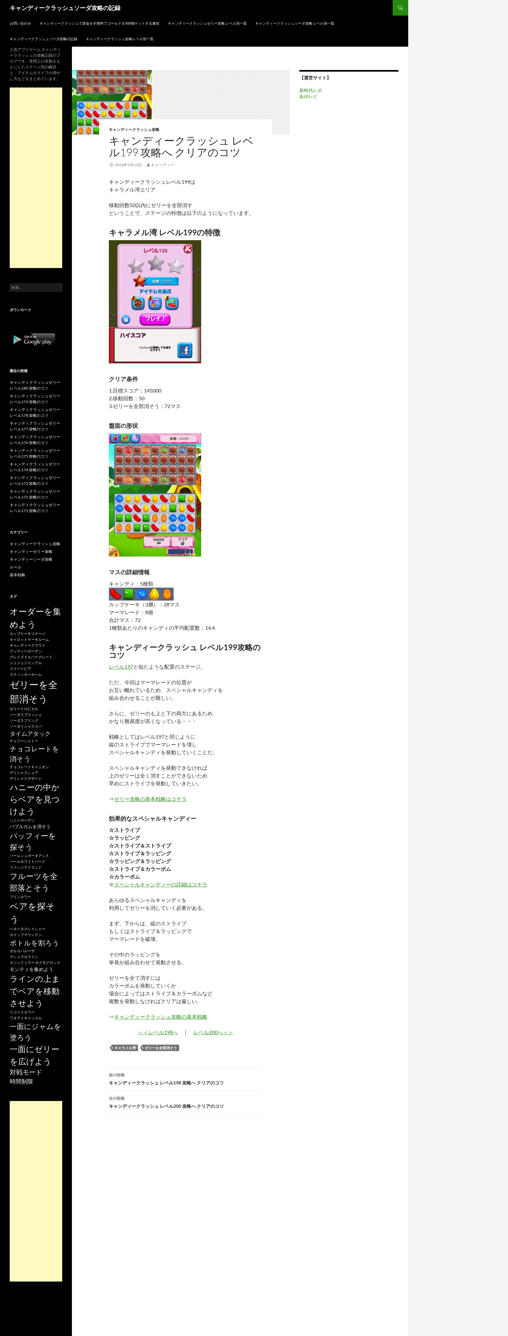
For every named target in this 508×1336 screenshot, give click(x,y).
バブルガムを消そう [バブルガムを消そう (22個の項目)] (30, 826)
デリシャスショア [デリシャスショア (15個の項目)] (24, 772)
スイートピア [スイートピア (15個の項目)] (20, 668)
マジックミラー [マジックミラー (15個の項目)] (22, 962)
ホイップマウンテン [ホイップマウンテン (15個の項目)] (26, 934)
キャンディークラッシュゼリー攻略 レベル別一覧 (207, 23)
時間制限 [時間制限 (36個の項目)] (21, 1081)
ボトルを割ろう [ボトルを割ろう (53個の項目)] (34, 943)
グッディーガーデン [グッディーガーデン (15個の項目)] (26, 651)
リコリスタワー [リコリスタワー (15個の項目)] (22, 1012)
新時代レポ (310, 90)
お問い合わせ (20, 23)
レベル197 (121, 666)
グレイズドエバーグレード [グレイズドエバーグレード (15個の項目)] (31, 657)
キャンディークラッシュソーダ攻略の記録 (65, 7)
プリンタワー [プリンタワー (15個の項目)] (20, 897)
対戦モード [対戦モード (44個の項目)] (26, 1072)
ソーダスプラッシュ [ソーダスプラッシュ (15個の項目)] (26, 714)
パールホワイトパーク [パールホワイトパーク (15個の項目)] (27, 861)
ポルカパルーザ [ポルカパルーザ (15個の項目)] (22, 951)
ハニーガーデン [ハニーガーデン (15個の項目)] (22, 820)
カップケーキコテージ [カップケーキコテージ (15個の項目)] (27, 633)
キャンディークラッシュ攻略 (134, 129)
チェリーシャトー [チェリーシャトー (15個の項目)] (24, 741)
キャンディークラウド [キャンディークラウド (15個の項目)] (27, 645)
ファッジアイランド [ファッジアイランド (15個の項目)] (26, 867)
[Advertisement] (36, 178)
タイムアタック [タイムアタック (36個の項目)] (30, 733)
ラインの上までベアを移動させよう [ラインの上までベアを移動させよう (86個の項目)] (35, 991)
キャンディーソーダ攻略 (31, 559)
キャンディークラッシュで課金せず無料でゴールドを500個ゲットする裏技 (99, 23)
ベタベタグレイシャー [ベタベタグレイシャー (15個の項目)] (27, 929)
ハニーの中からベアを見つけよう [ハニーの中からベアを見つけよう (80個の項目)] (35, 799)
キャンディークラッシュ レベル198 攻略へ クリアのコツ (185, 1078)
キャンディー (162, 164)
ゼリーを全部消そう (161, 1048)
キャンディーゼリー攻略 (31, 551)
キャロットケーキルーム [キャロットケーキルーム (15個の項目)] (29, 639)
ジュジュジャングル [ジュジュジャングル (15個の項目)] (26, 663)
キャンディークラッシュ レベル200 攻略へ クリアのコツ (185, 1102)
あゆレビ (308, 96)
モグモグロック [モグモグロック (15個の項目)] (47, 962)
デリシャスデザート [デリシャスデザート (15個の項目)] (26, 778)
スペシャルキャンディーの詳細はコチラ (160, 884)
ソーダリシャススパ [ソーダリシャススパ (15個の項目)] (26, 726)
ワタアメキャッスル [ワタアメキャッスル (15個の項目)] (26, 1018)
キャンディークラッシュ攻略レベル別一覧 (120, 39)
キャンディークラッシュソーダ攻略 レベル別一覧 (294, 23)
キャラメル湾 (125, 1048)
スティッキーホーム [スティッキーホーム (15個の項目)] (26, 674)
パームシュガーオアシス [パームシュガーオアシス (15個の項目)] (29, 855)
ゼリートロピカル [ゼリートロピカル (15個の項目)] (24, 709)
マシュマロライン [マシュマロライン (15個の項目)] (24, 957)
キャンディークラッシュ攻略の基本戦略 (160, 1017)
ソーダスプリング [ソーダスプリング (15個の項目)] (24, 720)
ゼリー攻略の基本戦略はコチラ (150, 799)
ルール (15, 567)
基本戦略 (17, 574)
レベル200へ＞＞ (213, 1032)
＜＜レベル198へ (158, 1032)
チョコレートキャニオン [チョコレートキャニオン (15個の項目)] (29, 767)
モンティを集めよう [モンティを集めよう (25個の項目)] (31, 969)
